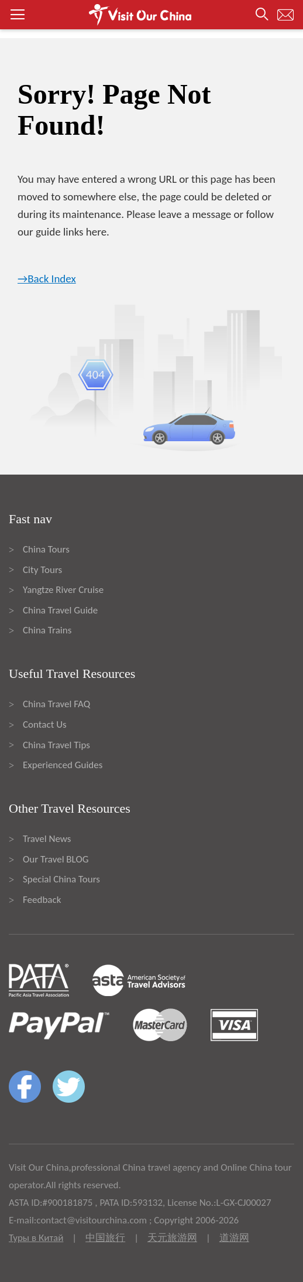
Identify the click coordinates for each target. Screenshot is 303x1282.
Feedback (42, 900)
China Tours (46, 549)
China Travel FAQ (56, 704)
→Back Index (47, 278)
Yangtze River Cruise (63, 590)
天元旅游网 (172, 1238)
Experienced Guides (62, 765)
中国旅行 (105, 1238)
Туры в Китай (36, 1238)
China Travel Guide (60, 610)
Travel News (47, 839)
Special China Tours (61, 879)
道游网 (234, 1238)
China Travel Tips (56, 745)
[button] (151, 14)
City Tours (42, 570)
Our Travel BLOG (55, 859)
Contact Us (45, 724)
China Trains (47, 630)
